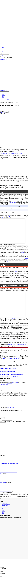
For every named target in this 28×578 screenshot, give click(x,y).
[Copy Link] (5, 384)
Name (1, 418)
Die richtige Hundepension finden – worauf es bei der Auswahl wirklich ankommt (9, 464)
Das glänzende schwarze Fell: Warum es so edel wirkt (6, 153)
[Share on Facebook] (1, 384)
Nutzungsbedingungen (15, 382)
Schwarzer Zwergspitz (10, 376)
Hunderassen (1, 103)
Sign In (8, 99)
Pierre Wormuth (3, 112)
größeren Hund (20, 156)
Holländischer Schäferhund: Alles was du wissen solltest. (7, 371)
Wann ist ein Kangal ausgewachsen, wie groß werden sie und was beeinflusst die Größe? (11, 374)
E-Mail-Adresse (2, 419)
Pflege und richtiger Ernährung (12, 202)
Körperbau (4, 250)
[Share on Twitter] (4, 384)
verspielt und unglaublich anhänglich (11, 318)
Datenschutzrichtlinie (9, 383)
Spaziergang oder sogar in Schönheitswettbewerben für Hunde (19, 339)
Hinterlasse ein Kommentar (10, 407)
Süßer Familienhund (15, 376)
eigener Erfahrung (19, 276)
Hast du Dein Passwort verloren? (4, 575)
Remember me (2, 574)
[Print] (7, 384)
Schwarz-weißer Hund (4, 376)
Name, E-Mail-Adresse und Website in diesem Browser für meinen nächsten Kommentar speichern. (13, 422)
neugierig (3, 217)
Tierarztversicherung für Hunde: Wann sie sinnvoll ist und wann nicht (7, 490)
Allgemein (1, 474)
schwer (9, 216)
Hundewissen (4, 483)
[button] (6, 505)
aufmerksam (22, 252)
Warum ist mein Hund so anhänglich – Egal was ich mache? (8, 368)
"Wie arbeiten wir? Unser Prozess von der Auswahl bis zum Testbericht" (11, 358)
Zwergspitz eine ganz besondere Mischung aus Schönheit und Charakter (17, 344)
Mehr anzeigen (6, 58)
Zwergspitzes (15, 271)
